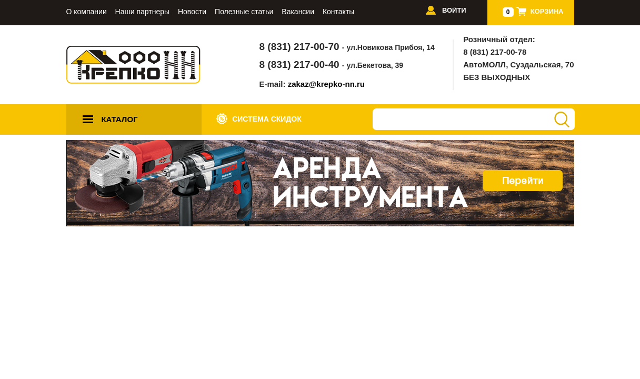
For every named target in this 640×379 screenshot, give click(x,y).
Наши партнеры (142, 12)
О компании (86, 12)
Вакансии (298, 12)
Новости (192, 12)
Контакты (338, 12)
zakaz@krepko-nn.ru (326, 83)
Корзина (547, 11)
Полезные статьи (244, 12)
